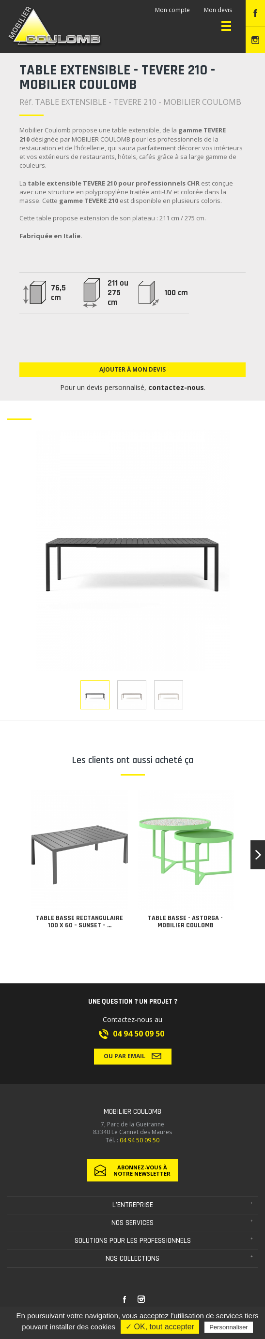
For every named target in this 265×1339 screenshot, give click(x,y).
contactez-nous (176, 387)
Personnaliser (228, 1327)
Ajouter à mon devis (132, 369)
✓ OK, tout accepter (159, 1327)
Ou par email (132, 1056)
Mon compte (172, 10)
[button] (257, 854)
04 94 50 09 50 (138, 1033)
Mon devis (218, 10)
